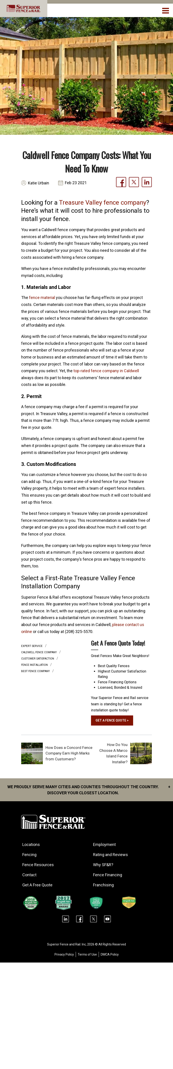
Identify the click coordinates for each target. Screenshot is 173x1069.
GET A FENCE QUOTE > (112, 720)
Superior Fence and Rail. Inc (66, 944)
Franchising (103, 885)
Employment (104, 844)
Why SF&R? (103, 864)
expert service (32, 646)
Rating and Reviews (110, 854)
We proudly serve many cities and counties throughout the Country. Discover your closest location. (88, 789)
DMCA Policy (110, 954)
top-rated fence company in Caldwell (106, 370)
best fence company (35, 671)
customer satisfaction (38, 658)
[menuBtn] (166, 10)
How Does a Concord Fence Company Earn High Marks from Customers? (69, 753)
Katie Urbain (38, 183)
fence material (42, 297)
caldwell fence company (39, 652)
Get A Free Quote (38, 885)
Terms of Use (87, 954)
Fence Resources (38, 864)
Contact (30, 874)
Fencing (30, 854)
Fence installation (34, 664)
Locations (31, 844)
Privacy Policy (64, 954)
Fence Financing (107, 874)
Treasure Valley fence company (102, 202)
